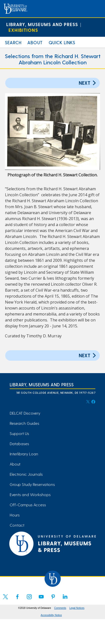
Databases (19, 443)
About (35, 42)
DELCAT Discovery (25, 413)
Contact (17, 525)
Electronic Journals (26, 474)
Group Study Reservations (32, 484)
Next (88, 82)
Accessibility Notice (51, 615)
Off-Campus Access (28, 504)
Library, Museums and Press (42, 24)
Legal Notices (76, 608)
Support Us (19, 433)
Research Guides (24, 423)
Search (13, 42)
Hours (15, 514)
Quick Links (62, 42)
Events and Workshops (30, 494)
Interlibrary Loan (24, 453)
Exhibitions (23, 30)
